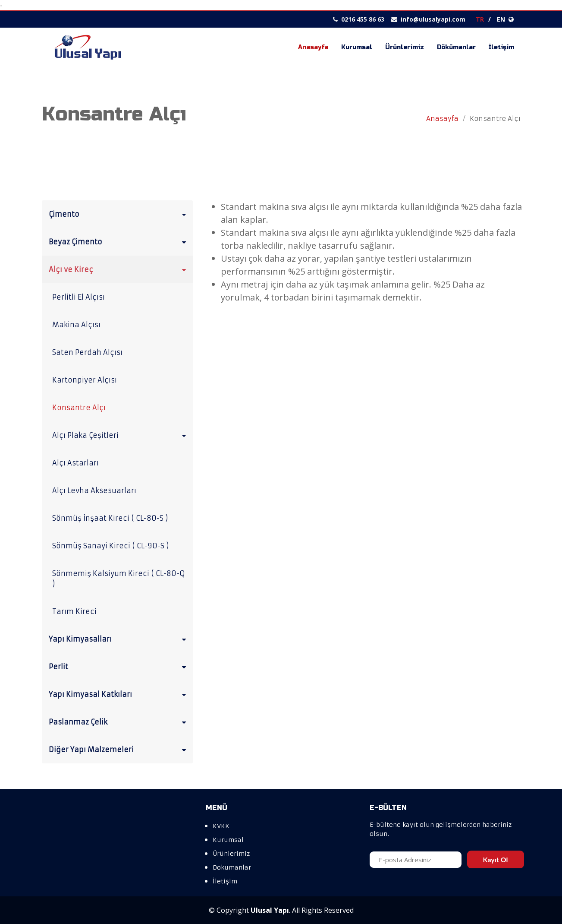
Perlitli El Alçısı (78, 297)
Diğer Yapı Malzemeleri (119, 749)
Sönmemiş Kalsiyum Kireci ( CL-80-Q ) (118, 578)
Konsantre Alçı (79, 407)
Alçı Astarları (75, 463)
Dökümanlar (456, 47)
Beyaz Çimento (119, 241)
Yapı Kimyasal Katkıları (119, 694)
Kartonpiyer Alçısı (84, 380)
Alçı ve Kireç (119, 269)
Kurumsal (356, 47)
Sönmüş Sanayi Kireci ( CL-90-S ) (110, 545)
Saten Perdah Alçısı (87, 352)
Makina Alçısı (76, 324)
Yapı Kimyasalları (119, 638)
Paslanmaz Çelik (119, 721)
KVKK (221, 826)
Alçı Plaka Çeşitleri (120, 435)
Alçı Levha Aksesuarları (94, 490)
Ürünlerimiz (404, 47)
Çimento (119, 213)
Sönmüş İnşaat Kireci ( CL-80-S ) (110, 518)
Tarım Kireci (74, 611)
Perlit (119, 666)
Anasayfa (313, 47)
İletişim (501, 47)
